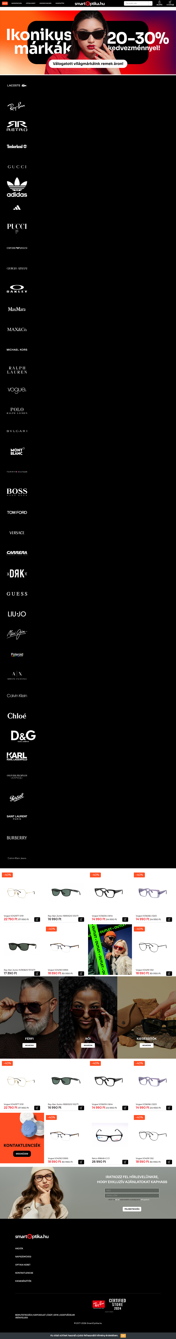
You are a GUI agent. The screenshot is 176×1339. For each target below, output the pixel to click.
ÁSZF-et (111, 1199)
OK (123, 1336)
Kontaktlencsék (45, 3)
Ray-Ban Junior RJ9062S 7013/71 (19, 969)
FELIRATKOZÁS (131, 1208)
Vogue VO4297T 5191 (14, 915)
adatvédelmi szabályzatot (130, 1199)
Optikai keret (30, 3)
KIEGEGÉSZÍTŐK (23, 1280)
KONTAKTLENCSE (24, 1272)
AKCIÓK (4, 3)
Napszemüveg (16, 3)
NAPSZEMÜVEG (23, 1256)
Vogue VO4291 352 (145, 969)
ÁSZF (49, 1314)
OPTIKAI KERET (22, 1264)
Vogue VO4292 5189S (58, 969)
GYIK (56, 1314)
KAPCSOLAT (39, 1314)
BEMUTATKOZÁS (23, 1314)
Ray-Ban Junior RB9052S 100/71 (63, 915)
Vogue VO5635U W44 (102, 915)
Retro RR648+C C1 (101, 1158)
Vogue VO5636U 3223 (146, 915)
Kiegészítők (60, 3)
